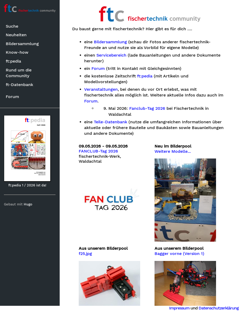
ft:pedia (13, 61)
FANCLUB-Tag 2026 (98, 151)
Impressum (179, 308)
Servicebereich (112, 55)
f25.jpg (85, 253)
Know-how (17, 52)
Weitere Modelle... (173, 151)
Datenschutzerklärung (219, 308)
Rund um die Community (19, 73)
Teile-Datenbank (110, 122)
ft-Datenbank (19, 84)
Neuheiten (16, 34)
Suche (12, 26)
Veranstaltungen (101, 89)
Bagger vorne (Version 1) (180, 253)
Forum (12, 96)
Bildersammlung (22, 43)
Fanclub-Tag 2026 (147, 108)
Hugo (28, 204)
